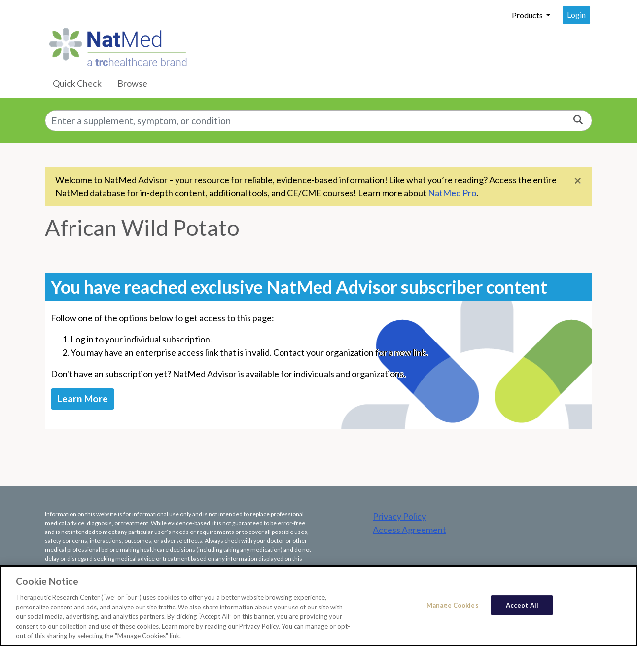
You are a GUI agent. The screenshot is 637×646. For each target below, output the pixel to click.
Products (528, 15)
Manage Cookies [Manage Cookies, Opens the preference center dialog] (452, 607)
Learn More (82, 398)
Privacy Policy (399, 516)
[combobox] (318, 120)
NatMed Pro (452, 193)
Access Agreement (409, 529)
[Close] (578, 179)
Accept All (522, 607)
